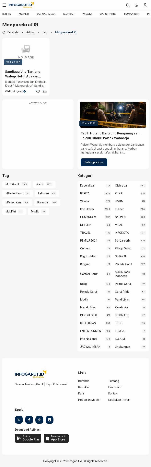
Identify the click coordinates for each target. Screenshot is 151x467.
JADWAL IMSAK (46, 13)
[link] (127, 5)
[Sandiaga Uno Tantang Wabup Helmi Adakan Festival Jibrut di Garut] (26, 52)
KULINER (24, 13)
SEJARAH (69, 13)
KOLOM (120, 338)
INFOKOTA (122, 232)
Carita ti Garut (89, 274)
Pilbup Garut (123, 248)
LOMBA (119, 331)
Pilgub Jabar (88, 256)
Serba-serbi (123, 240)
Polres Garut (123, 283)
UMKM (119, 201)
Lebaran (43, 193)
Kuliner (119, 209)
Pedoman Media (88, 399)
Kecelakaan (87, 185)
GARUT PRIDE (108, 13)
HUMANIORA (131, 13)
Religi (83, 283)
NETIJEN (85, 224)
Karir (81, 393)
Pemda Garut (88, 291)
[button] (136, 5)
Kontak (112, 393)
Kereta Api (121, 307)
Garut (39, 184)
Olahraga (121, 185)
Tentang (113, 380)
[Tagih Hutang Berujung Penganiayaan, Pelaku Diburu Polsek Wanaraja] (113, 115)
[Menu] (4, 5)
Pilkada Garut (123, 264)
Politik (119, 193)
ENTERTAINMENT (91, 331)
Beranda (83, 380)
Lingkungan (122, 346)
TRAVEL (85, 232)
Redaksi (83, 387)
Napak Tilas (88, 307)
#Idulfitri (11, 211)
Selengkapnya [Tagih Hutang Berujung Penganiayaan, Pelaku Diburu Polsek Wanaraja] (94, 162)
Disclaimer (115, 387)
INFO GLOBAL (89, 315)
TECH (118, 323)
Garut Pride (122, 291)
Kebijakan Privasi (119, 399)
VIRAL (118, 224)
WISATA (87, 13)
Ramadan (43, 202)
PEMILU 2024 (88, 240)
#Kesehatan (13, 202)
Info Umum (87, 209)
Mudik (35, 211)
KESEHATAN (88, 323)
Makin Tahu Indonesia (122, 274)
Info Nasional (88, 338)
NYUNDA (120, 217)
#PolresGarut (14, 193)
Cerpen (85, 248)
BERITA (6, 13)
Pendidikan (122, 299)
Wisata (84, 201)
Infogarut (17, 91)
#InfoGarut (12, 184)
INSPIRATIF (122, 315)
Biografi (85, 264)
